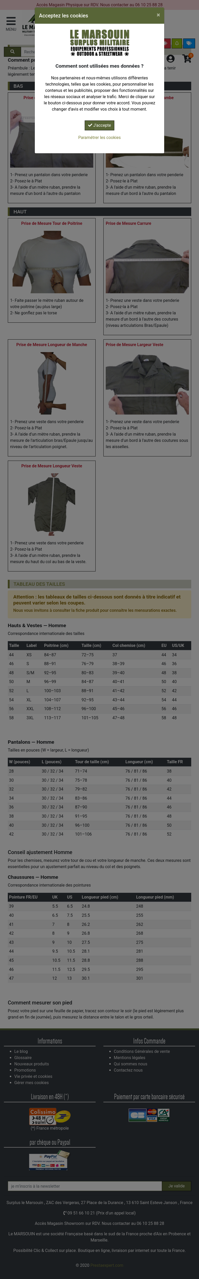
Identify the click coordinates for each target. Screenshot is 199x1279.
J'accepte (99, 125)
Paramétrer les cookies (99, 137)
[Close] (158, 15)
